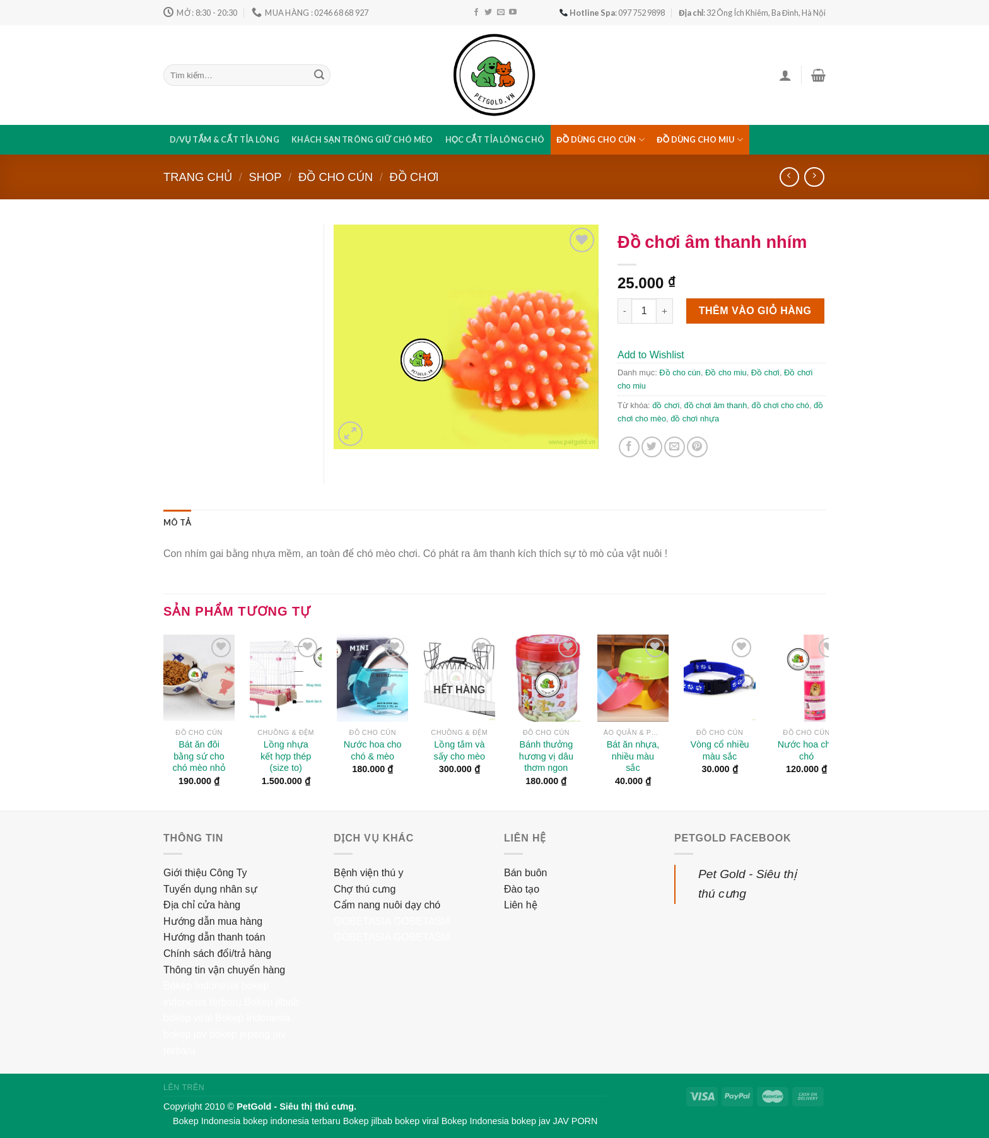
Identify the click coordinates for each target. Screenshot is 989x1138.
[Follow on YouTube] (513, 12)
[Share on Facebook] (629, 447)
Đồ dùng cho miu (700, 140)
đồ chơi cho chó (780, 405)
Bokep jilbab (271, 1002)
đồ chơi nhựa (694, 418)
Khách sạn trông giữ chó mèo (362, 139)
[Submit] (319, 75)
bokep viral (187, 1017)
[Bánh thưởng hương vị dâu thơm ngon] (546, 678)
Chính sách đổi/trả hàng (217, 953)
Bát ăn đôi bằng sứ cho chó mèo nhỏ (198, 756)
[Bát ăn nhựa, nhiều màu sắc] (633, 678)
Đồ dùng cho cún (600, 140)
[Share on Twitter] (651, 447)
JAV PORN (575, 1121)
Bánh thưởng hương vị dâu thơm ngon (546, 756)
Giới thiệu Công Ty (205, 872)
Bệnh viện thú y (369, 872)
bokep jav (185, 1034)
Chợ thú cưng (364, 889)
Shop (265, 177)
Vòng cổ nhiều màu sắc (720, 750)
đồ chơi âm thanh (715, 405)
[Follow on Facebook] (476, 12)
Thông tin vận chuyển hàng (224, 970)
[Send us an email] (501, 12)
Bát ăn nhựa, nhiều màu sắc (633, 756)
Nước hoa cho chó (807, 750)
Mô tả (177, 522)
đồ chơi (665, 405)
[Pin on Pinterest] (697, 447)
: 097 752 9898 (612, 12)
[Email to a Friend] (674, 447)
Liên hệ (520, 905)
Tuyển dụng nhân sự (210, 889)
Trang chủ (197, 177)
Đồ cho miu (726, 372)
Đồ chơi (414, 177)
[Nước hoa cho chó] (807, 678)
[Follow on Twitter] (488, 12)
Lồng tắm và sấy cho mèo (460, 750)
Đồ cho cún (335, 177)
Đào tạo (521, 889)
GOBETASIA (362, 921)
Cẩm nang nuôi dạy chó (387, 905)
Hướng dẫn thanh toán (214, 937)
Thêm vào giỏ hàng (755, 310)
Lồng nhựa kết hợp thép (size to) (285, 756)
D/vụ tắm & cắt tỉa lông (224, 139)
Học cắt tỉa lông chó (495, 139)
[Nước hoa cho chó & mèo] (373, 678)
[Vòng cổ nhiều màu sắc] (720, 678)
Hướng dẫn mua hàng (212, 921)
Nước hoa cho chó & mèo (373, 750)
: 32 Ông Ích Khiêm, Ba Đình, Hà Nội (752, 12)
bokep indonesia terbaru (291, 1121)
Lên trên (183, 1087)
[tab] (177, 522)
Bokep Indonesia (200, 985)
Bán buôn (525, 872)
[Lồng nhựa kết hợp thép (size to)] (286, 678)
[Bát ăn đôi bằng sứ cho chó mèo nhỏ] (199, 678)
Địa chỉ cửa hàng (201, 905)
